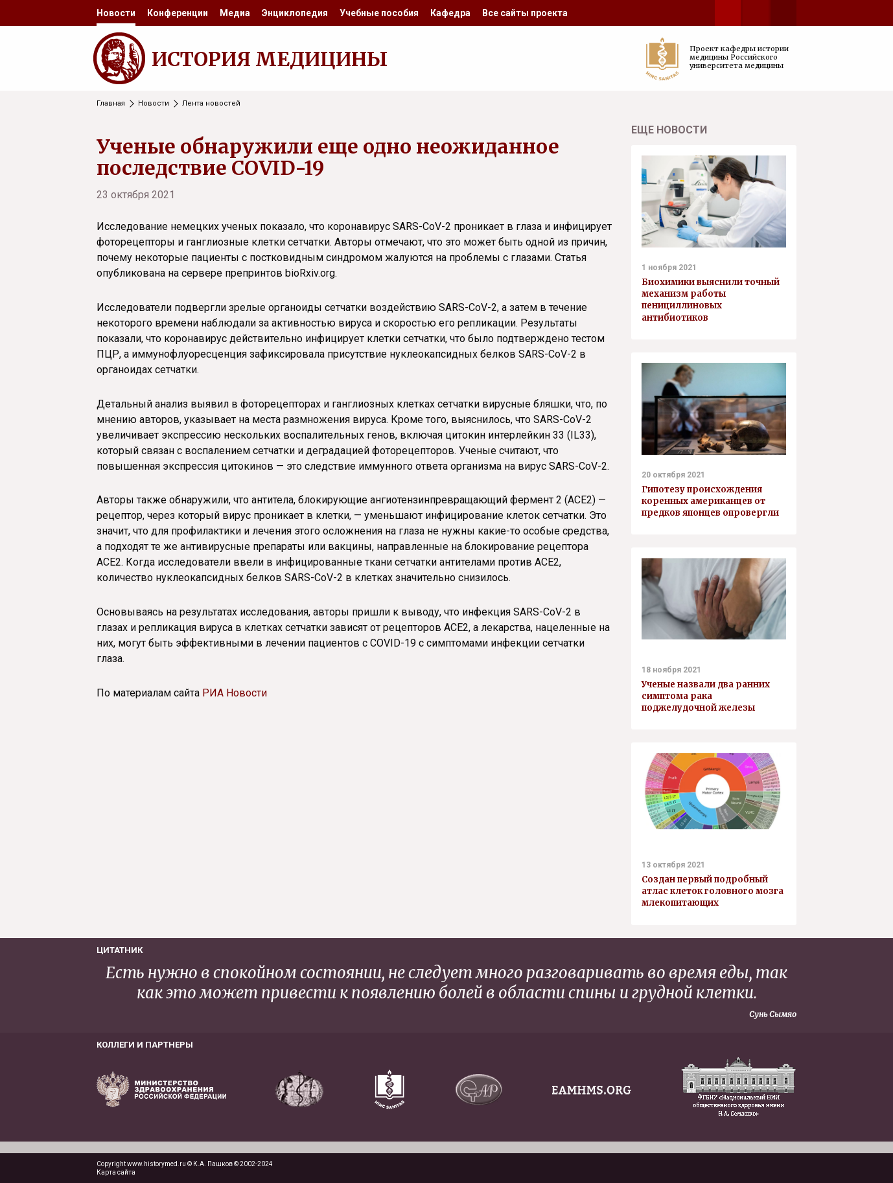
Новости (116, 13)
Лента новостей (211, 103)
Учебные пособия (379, 13)
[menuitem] (116, 13)
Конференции (177, 13)
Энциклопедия (295, 13)
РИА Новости (234, 693)
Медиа (235, 13)
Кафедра (450, 13)
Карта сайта (116, 1172)
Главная (111, 103)
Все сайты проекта (525, 13)
